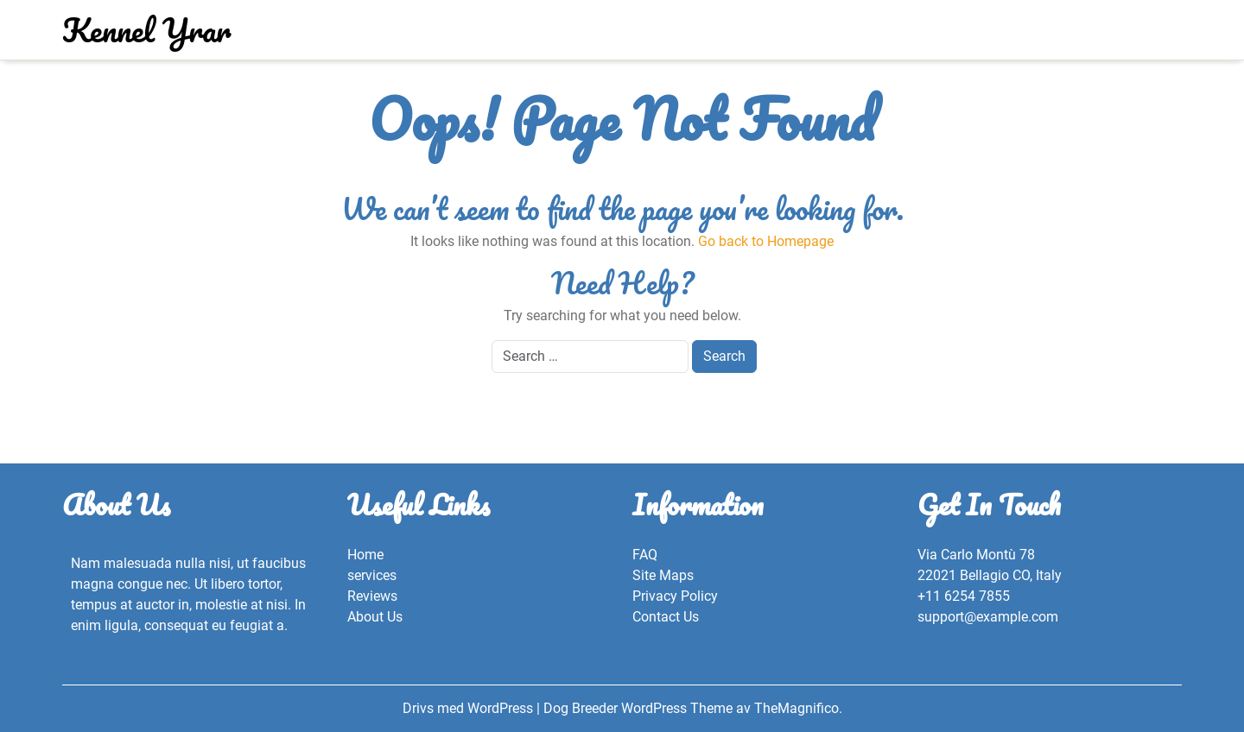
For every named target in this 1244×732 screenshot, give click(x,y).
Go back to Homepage (766, 241)
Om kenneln (637, 29)
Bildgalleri (481, 29)
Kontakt (557, 29)
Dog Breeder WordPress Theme (639, 708)
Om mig (717, 29)
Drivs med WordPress (469, 708)
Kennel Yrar (146, 29)
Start (778, 29)
